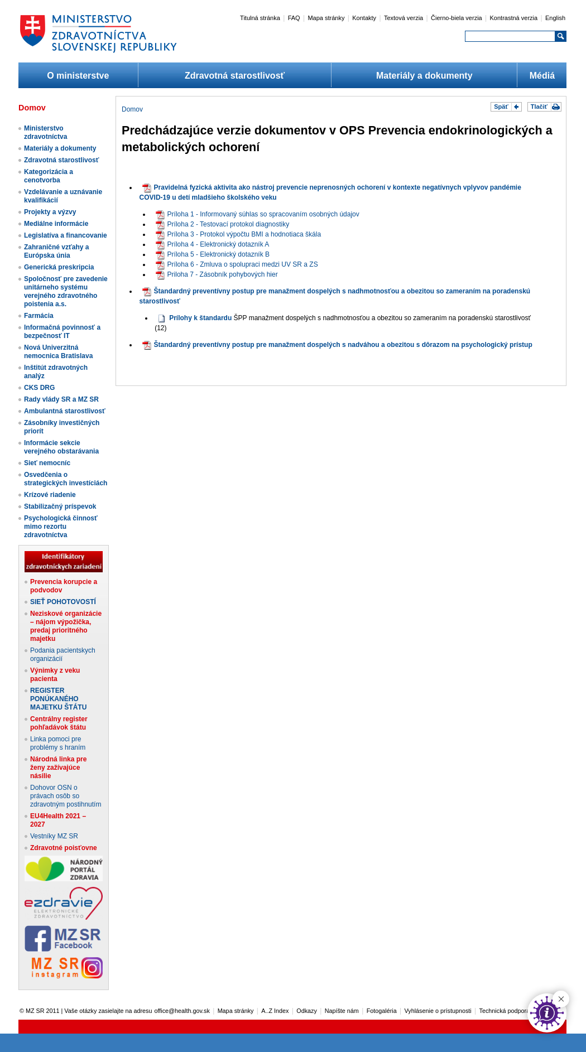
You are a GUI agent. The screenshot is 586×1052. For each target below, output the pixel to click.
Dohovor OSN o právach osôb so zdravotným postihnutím (65, 796)
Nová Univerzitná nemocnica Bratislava (58, 352)
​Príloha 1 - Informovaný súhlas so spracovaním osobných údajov (257, 214)
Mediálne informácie (56, 224)
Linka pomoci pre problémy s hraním (57, 743)
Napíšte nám (342, 1010)
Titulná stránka (260, 18)
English (555, 18)
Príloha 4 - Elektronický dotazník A (213, 244)
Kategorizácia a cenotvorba (48, 176)
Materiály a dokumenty (424, 75)
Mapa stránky (326, 18)
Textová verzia (403, 18)
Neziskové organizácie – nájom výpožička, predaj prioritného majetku (66, 626)
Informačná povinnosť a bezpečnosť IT (62, 332)
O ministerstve (78, 75)
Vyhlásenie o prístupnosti (438, 1010)
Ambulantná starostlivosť (64, 411)
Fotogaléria (382, 1010)
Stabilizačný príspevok (60, 506)
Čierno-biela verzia (456, 18)
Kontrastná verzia (514, 18)
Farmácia (39, 316)
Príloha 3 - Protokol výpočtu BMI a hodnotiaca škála (238, 234)
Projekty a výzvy (50, 212)
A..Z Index (275, 1010)
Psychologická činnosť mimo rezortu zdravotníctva (61, 526)
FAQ (294, 18)
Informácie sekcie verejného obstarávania (61, 447)
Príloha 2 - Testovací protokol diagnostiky (223, 224)
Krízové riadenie (50, 495)
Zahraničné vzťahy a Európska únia (56, 251)
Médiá (542, 75)
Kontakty (364, 18)
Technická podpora (504, 1010)
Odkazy (306, 1010)
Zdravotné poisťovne (63, 848)
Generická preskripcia (59, 267)
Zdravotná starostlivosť (235, 75)
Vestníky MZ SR (54, 836)
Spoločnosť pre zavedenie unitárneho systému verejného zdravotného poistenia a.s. (66, 291)
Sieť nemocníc (47, 463)
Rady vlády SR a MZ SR (61, 399)
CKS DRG (39, 388)
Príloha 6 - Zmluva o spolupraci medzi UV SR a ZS (237, 264)
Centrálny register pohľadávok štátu (59, 723)
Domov (132, 109)
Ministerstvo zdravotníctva (45, 132)
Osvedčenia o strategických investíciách (65, 479)
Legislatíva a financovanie (65, 235)
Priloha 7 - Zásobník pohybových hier (217, 274)
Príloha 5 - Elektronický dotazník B (213, 254)
